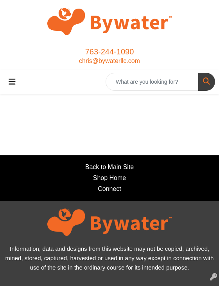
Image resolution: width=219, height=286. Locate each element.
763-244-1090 (109, 51)
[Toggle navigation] (12, 81)
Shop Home (109, 177)
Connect (109, 188)
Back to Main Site (109, 167)
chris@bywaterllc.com (109, 61)
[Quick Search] (152, 82)
